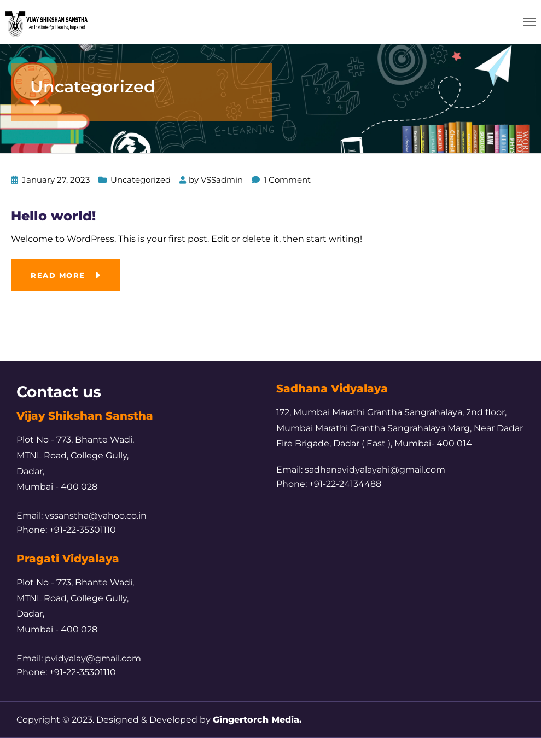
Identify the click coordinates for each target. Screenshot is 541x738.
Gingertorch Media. (257, 719)
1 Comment (287, 180)
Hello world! (53, 216)
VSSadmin (222, 180)
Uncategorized (140, 180)
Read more (58, 275)
